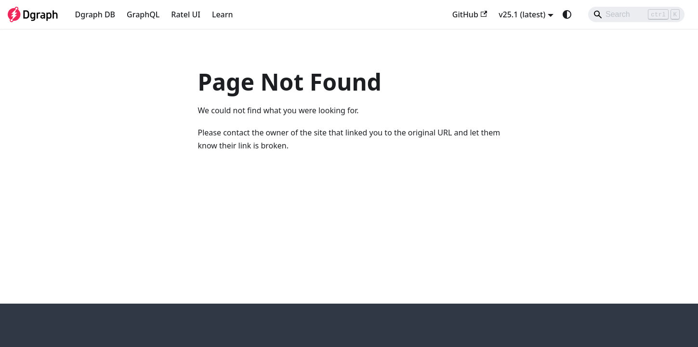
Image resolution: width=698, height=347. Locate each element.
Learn (222, 14)
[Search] (636, 14)
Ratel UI (185, 14)
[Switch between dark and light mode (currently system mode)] (567, 14)
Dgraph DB (95, 14)
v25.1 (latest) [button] (522, 14)
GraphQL (143, 14)
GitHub (469, 14)
